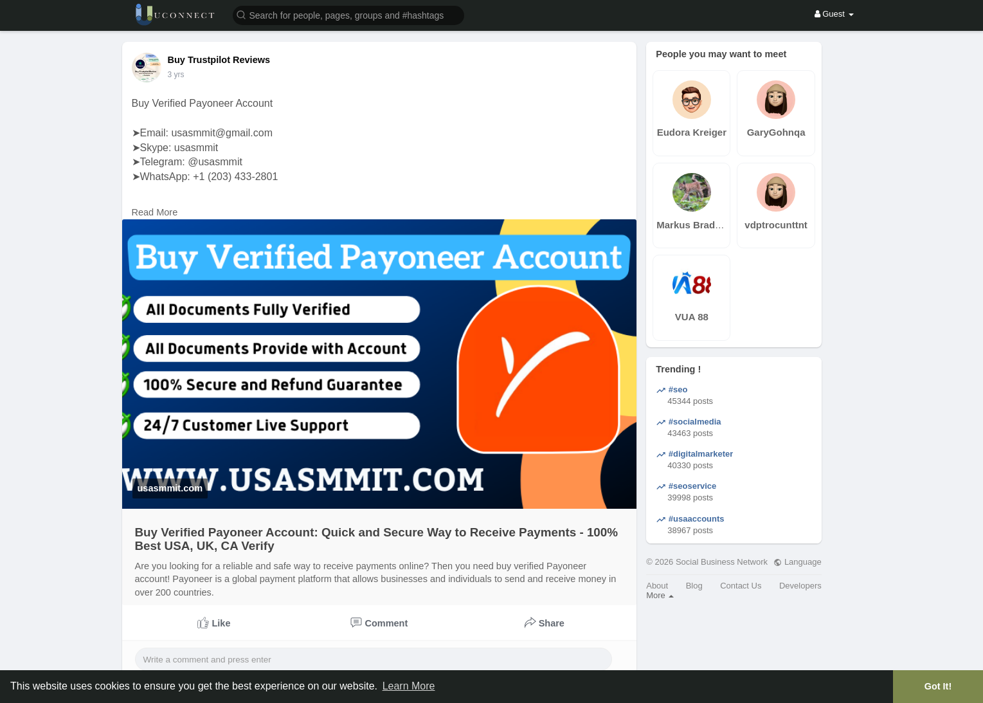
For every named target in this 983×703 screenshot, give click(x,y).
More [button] (660, 595)
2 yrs (176, 74)
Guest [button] (834, 14)
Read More (155, 212)
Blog (694, 585)
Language (797, 562)
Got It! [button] (937, 686)
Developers (800, 585)
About (657, 585)
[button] (348, 14)
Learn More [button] (409, 685)
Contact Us (740, 585)
